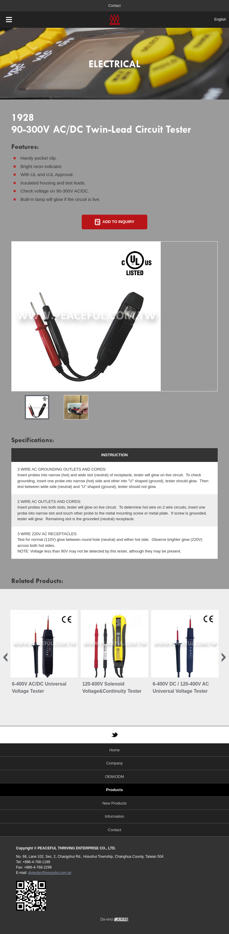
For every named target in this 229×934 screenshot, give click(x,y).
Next (224, 657)
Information (114, 816)
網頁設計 (121, 919)
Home (114, 750)
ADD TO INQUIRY (118, 221)
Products (114, 790)
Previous (5, 657)
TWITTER (114, 734)
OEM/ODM (114, 776)
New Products (115, 803)
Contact (114, 6)
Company (114, 763)
